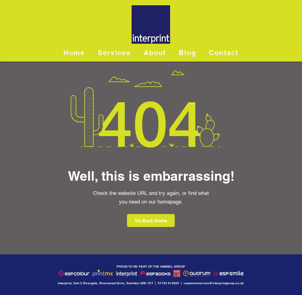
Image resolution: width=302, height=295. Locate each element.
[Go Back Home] (151, 220)
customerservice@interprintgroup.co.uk (214, 283)
